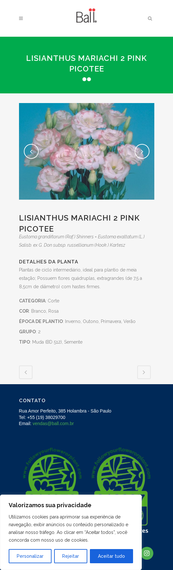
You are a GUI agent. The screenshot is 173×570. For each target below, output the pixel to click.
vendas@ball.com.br (53, 423)
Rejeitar (70, 556)
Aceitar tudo (111, 556)
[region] (71, 532)
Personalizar (30, 556)
